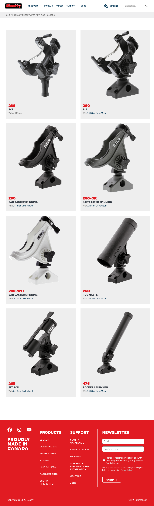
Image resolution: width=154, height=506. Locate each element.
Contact (75, 476)
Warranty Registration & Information (79, 466)
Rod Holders (48, 453)
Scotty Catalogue (77, 441)
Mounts (44, 460)
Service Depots (79, 449)
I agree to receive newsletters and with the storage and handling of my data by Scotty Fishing (124, 460)
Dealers (111, 6)
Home (7, 15)
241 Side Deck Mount (97, 113)
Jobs (73, 482)
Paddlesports (48, 474)
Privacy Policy (126, 470)
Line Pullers (47, 467)
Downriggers (48, 446)
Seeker (44, 439)
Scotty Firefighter (47, 482)
